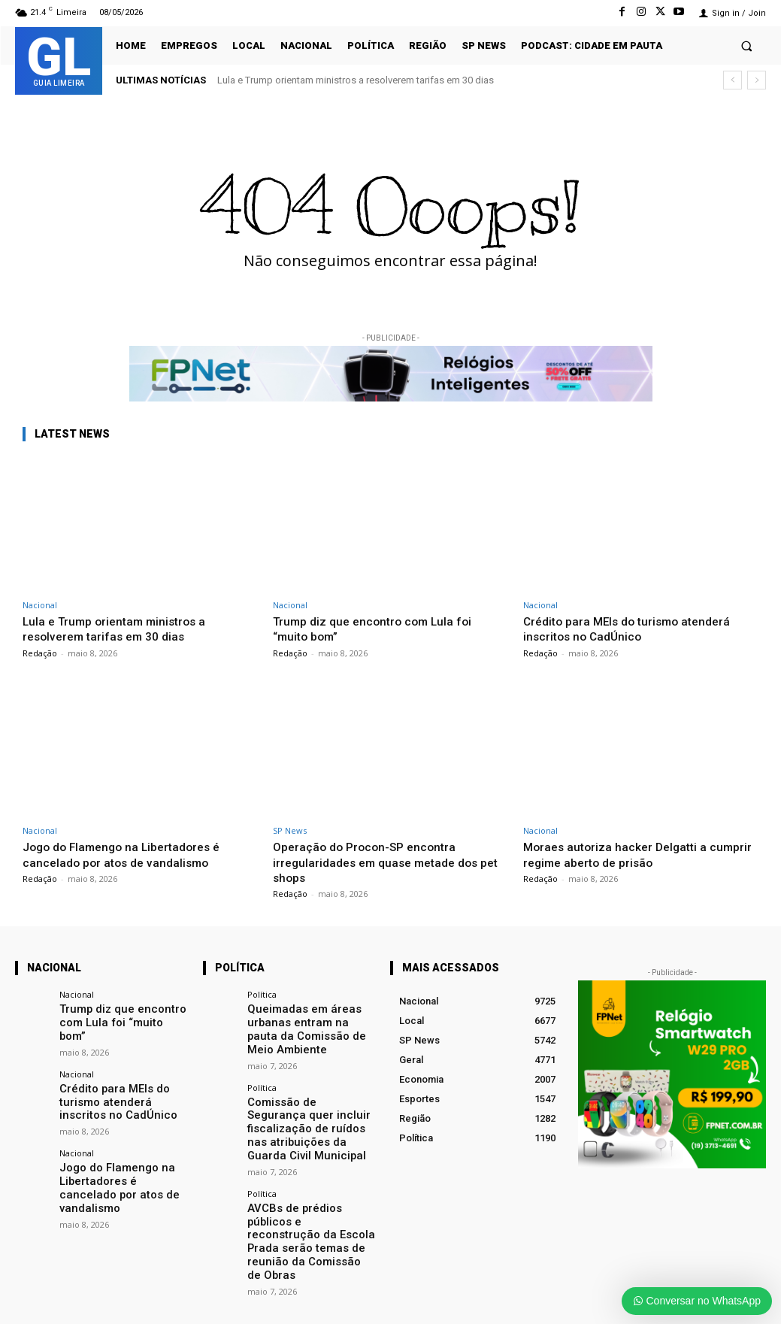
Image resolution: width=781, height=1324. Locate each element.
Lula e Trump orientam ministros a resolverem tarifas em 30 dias (355, 80)
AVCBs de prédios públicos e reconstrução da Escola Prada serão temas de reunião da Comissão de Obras (309, 1204)
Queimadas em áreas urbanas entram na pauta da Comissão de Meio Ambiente (309, 1026)
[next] (756, 80)
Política (262, 994)
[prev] (732, 80)
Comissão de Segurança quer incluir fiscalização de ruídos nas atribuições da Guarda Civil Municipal (308, 1112)
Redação (40, 653)
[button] (747, 45)
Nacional (40, 605)
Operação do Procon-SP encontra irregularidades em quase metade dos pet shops (383, 862)
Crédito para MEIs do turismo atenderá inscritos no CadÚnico (634, 629)
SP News (290, 830)
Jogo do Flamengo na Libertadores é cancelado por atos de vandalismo (129, 854)
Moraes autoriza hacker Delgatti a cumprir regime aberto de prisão (619, 854)
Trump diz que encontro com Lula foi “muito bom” (379, 629)
